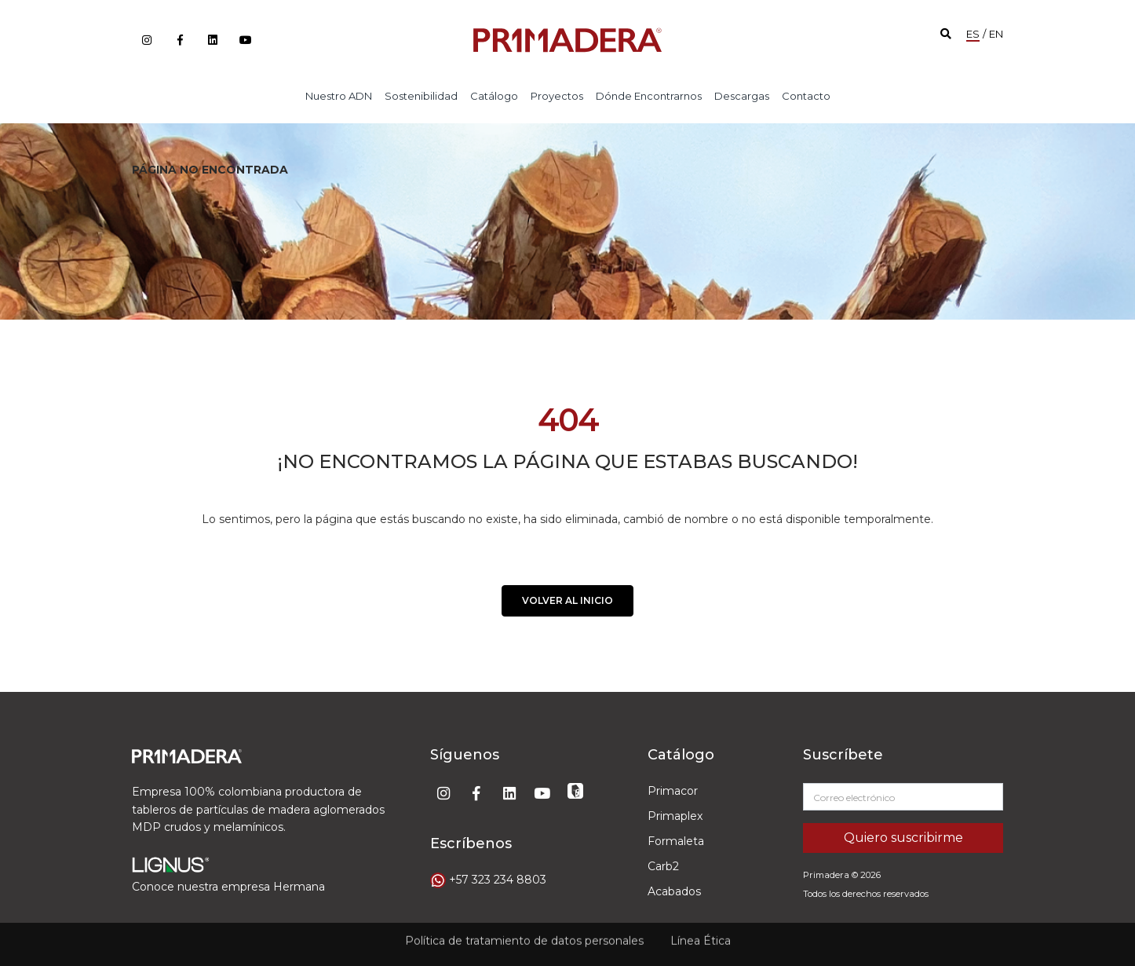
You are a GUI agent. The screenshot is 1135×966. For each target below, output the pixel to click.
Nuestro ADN (338, 96)
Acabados (674, 891)
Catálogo (494, 96)
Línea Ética (700, 936)
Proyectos (557, 96)
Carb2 (663, 866)
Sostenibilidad (421, 96)
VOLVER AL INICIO (567, 605)
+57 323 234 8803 (497, 880)
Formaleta (676, 841)
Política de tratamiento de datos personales (524, 936)
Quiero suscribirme (903, 837)
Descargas (741, 96)
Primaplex (675, 816)
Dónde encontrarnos (649, 96)
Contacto (806, 96)
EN (996, 33)
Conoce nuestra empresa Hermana (228, 887)
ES (973, 33)
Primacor (673, 791)
